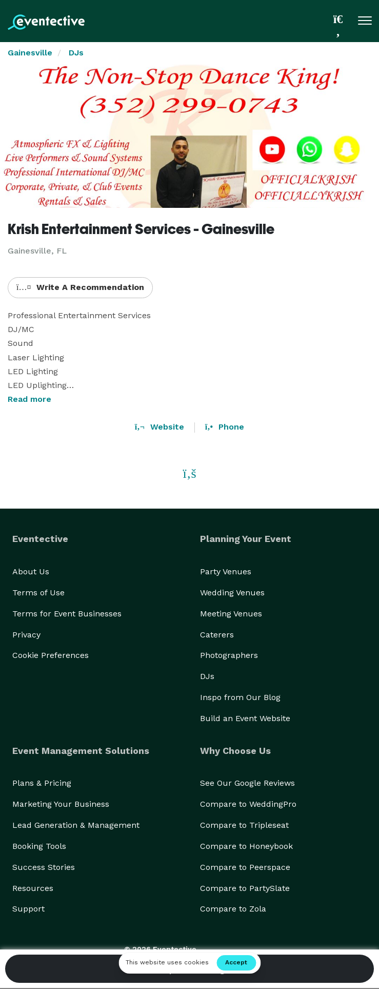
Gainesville (30, 52)
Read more (29, 399)
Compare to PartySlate (245, 888)
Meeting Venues (231, 613)
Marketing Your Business (60, 804)
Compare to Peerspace (245, 867)
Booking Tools (39, 846)
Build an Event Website (245, 718)
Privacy (26, 634)
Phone (224, 427)
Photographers (229, 655)
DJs (76, 52)
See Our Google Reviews (247, 783)
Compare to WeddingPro (248, 804)
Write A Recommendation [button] (80, 287)
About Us (30, 571)
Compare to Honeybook (246, 846)
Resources (32, 888)
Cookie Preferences (50, 655)
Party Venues (225, 571)
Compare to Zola (233, 909)
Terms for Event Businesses (67, 613)
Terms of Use (38, 592)
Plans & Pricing (41, 783)
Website (159, 427)
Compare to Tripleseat (244, 825)
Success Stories (43, 867)
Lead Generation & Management (75, 825)
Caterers (217, 634)
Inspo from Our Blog (240, 697)
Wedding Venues (232, 592)
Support (28, 909)
